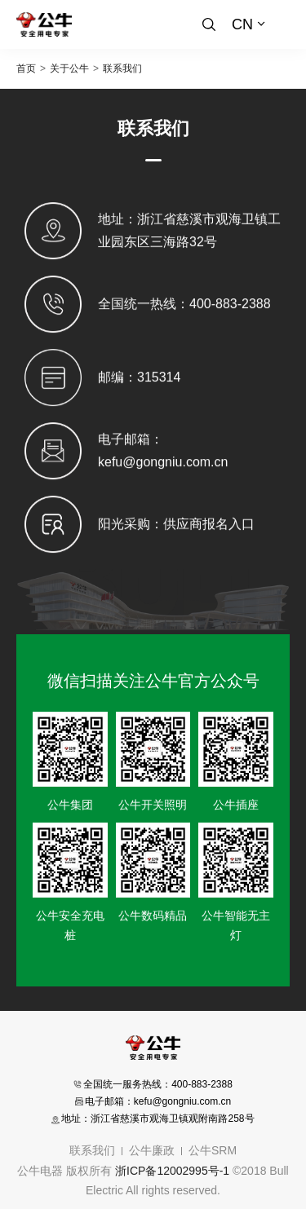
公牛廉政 (152, 1150)
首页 (26, 68)
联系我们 (122, 68)
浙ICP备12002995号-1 (172, 1170)
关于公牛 (69, 68)
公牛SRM (212, 1150)
